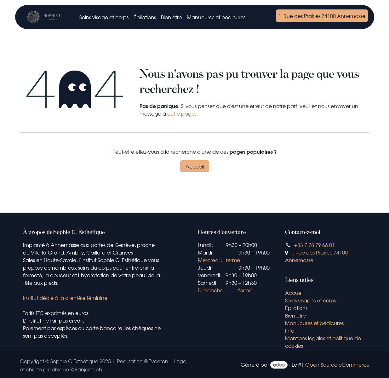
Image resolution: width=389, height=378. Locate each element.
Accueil (195, 166)
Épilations (296, 308)
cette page (181, 113)
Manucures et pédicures (315, 323)
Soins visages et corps (310, 300)
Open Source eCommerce (337, 364)
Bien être (295, 315)
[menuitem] (104, 17)
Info (289, 330)
